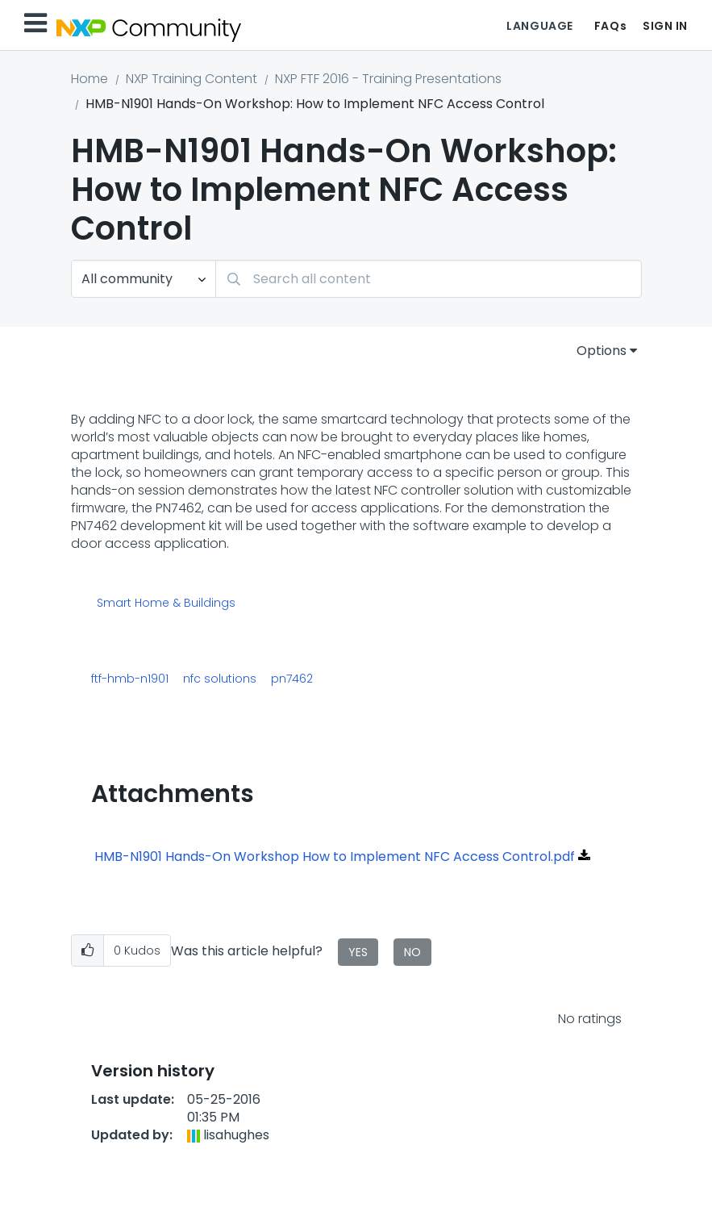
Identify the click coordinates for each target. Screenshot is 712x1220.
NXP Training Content (191, 78)
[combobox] (428, 279)
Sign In (665, 26)
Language (539, 26)
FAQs (610, 26)
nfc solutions (219, 679)
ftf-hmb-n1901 (130, 679)
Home (89, 78)
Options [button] (602, 350)
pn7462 (292, 679)
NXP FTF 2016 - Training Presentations (388, 78)
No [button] (412, 952)
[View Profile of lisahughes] (236, 1135)
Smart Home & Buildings (166, 603)
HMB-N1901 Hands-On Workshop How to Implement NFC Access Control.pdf (334, 856)
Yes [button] (358, 952)
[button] (87, 951)
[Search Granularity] (143, 279)
